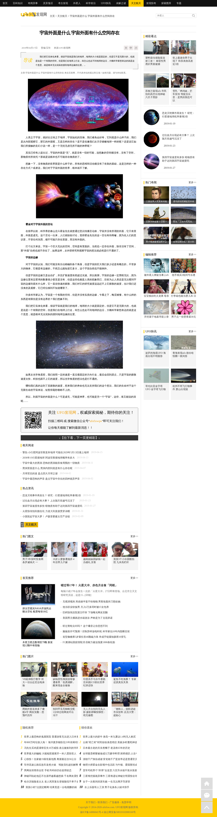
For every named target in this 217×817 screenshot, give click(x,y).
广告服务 (114, 802)
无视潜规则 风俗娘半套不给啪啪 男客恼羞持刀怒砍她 (91, 601)
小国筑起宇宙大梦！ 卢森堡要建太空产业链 (46, 516)
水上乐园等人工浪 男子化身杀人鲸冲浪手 (106, 787)
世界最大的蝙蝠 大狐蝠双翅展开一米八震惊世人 (50, 753)
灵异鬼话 (48, 3)
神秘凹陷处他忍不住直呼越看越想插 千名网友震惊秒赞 (54, 776)
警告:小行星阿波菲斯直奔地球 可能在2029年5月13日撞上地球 (55, 452)
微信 (207, 795)
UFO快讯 (106, 3)
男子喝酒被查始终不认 (156, 242)
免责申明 (126, 802)
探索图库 (166, 3)
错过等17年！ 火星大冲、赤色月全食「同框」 (89, 585)
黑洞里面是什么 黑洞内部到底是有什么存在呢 (47, 468)
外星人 (77, 3)
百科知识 (18, 3)
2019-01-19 (169, 123)
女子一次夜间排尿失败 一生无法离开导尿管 (106, 781)
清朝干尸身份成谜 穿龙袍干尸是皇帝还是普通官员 (110, 759)
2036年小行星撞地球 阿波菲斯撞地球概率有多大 (48, 457)
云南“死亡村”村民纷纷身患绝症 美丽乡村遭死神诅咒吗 (112, 742)
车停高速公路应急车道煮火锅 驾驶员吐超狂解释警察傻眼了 (57, 764)
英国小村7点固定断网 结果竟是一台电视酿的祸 (51, 787)
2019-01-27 (169, 168)
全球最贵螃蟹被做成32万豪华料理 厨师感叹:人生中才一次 (114, 753)
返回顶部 (207, 807)
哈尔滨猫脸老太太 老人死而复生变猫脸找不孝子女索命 (54, 781)
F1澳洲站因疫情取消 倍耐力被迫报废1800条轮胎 (89, 642)
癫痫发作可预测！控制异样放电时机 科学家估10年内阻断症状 (96, 631)
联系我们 (102, 802)
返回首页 (207, 783)
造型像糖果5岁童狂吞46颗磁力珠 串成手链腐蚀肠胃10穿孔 (94, 637)
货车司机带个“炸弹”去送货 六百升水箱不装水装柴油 (111, 770)
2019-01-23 (169, 145)
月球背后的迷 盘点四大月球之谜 (40, 473)
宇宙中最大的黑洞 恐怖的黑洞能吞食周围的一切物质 (51, 463)
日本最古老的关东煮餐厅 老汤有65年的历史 (106, 748)
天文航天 (136, 3)
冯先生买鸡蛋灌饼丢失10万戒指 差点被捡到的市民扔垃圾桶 (56, 748)
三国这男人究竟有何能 (156, 201)
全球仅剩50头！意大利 (183, 242)
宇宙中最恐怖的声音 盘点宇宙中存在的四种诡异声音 (51, 478)
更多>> (134, 536)
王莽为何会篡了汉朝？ (156, 221)
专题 (178, 3)
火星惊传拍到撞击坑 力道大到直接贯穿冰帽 (46, 511)
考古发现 (63, 3)
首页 (5, 3)
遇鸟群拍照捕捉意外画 (183, 201)
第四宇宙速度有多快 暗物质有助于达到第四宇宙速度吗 (52, 506)
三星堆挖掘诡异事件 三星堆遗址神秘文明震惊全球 (110, 776)
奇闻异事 (33, 3)
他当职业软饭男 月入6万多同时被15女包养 (86, 607)
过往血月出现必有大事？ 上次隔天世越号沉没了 (49, 500)
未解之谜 (121, 3)
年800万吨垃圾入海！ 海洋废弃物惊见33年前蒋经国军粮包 (55, 742)
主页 (52, 16)
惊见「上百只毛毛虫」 (183, 221)
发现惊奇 (151, 3)
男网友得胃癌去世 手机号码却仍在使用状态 (47, 770)
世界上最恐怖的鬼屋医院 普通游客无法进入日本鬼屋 (52, 736)
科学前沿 (91, 3)
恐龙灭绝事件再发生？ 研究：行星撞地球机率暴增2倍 (51, 495)
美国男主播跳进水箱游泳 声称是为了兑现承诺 (88, 618)
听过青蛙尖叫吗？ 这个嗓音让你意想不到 (85, 626)
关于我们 (91, 802)
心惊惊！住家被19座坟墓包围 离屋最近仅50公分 (50, 759)
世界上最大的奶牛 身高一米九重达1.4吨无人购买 (109, 736)
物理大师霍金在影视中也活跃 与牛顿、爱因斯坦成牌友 (113, 764)
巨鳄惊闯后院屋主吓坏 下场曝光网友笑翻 (85, 612)
